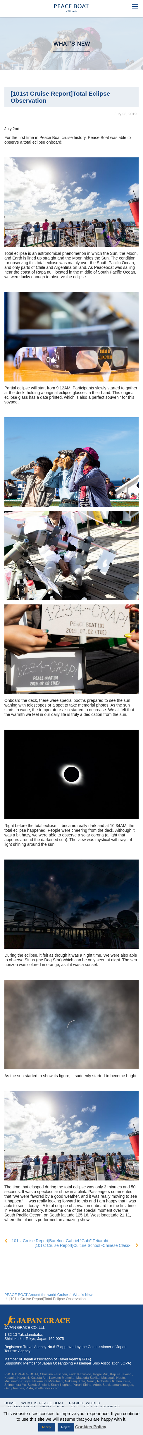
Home (10, 1403)
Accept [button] (47, 1427)
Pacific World (84, 1403)
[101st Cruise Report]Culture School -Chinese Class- (82, 1245)
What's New (71, 43)
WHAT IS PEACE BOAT (42, 1403)
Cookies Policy (90, 1426)
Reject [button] (65, 1427)
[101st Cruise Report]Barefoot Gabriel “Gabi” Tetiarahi (59, 1240)
